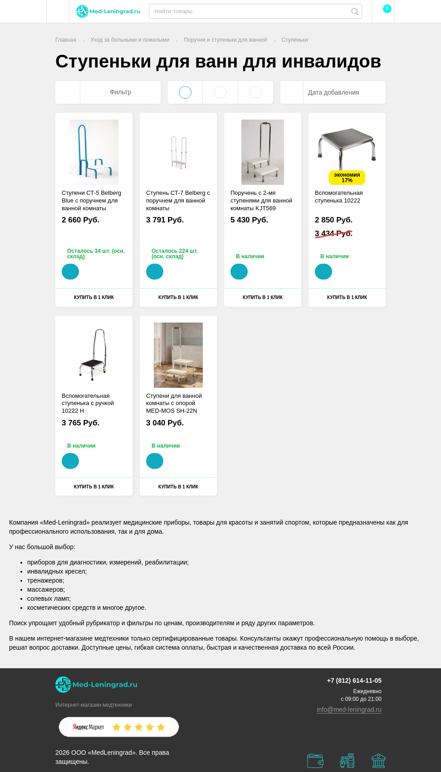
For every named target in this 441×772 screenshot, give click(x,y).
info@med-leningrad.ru (349, 709)
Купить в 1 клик (94, 297)
